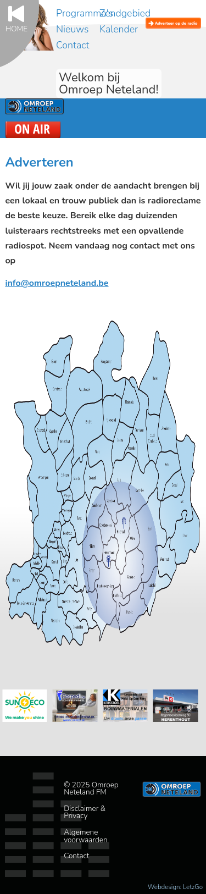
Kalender (118, 29)
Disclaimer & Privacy (84, 812)
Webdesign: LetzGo (175, 886)
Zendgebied (125, 13)
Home (16, 28)
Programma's (84, 13)
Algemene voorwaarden (85, 836)
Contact (72, 45)
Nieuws (72, 29)
